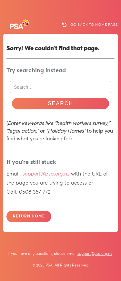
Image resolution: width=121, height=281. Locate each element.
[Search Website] (60, 87)
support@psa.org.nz (46, 173)
